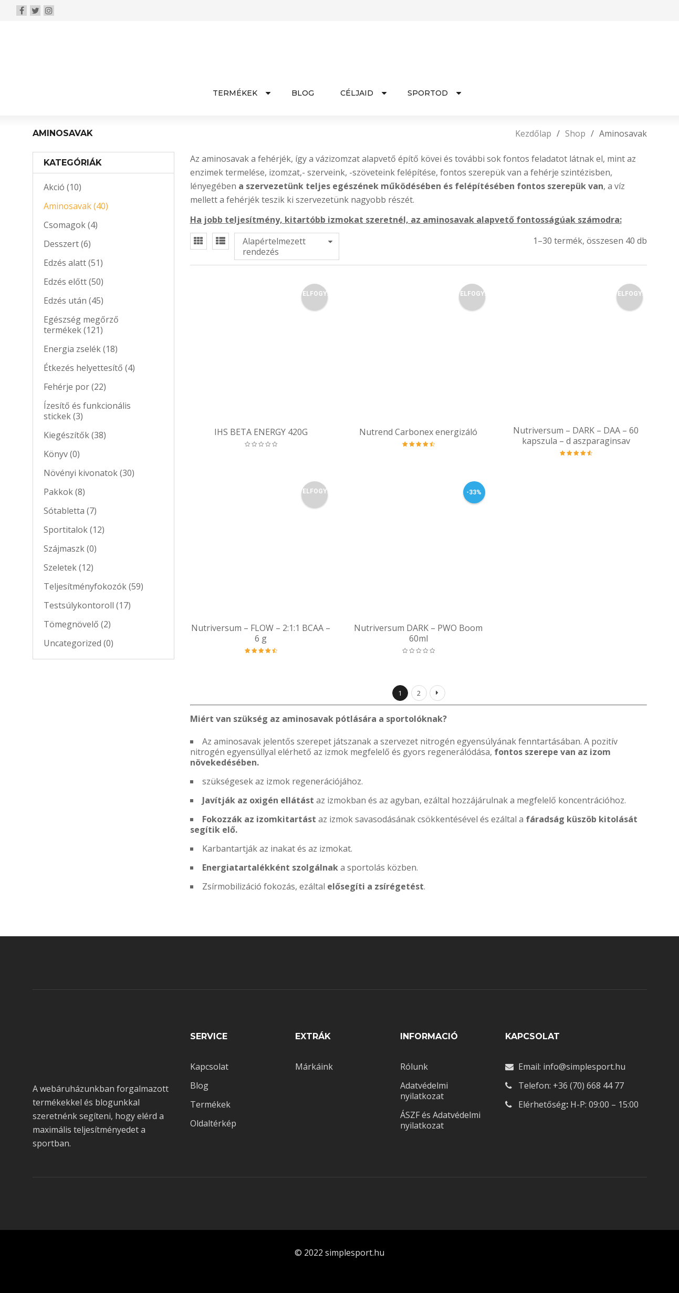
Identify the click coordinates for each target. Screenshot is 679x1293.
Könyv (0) (62, 454)
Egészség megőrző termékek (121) (81, 324)
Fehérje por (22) (75, 386)
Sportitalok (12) (74, 529)
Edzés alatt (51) (73, 262)
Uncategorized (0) (78, 643)
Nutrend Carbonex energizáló (418, 432)
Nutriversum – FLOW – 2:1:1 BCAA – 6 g (260, 633)
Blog (199, 1085)
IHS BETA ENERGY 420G (261, 432)
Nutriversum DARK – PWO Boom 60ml (418, 633)
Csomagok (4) (71, 225)
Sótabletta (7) (70, 510)
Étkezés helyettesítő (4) (89, 368)
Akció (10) (62, 187)
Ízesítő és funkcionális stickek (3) (87, 410)
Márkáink (314, 1066)
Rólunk (414, 1066)
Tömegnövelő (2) (77, 624)
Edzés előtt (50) (73, 281)
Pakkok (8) (64, 492)
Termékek (210, 1104)
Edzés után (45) (73, 300)
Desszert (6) (67, 244)
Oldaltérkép (213, 1123)
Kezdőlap (533, 133)
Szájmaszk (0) (70, 548)
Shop (575, 133)
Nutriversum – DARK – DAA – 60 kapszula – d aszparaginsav (576, 436)
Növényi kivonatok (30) (89, 473)
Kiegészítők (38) (75, 435)
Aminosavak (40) (76, 206)
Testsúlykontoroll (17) (87, 605)
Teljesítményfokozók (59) (93, 586)
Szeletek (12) (68, 567)
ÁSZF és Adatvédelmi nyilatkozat (440, 1120)
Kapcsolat (209, 1066)
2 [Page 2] (419, 693)
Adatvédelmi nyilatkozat (424, 1091)
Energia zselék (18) (81, 349)
